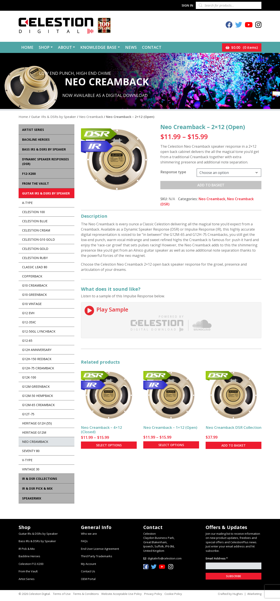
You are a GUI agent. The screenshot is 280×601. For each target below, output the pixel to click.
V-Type (27, 460)
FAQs (84, 541)
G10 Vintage (32, 304)
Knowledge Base (98, 47)
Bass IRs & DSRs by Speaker (37, 541)
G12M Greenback (36, 386)
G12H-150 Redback (36, 359)
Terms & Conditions (86, 594)
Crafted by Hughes (230, 594)
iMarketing (254, 594)
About (65, 47)
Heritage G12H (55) (37, 423)
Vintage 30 (30, 469)
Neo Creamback (91, 116)
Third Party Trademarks (96, 556)
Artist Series (27, 579)
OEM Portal (88, 579)
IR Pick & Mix (27, 549)
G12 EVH (28, 313)
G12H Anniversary (36, 350)
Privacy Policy (153, 594)
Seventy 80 (31, 451)
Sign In (187, 5)
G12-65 (27, 340)
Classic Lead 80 (34, 267)
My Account (88, 564)
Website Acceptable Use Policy (121, 594)
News (131, 47)
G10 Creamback (34, 285)
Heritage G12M (34, 432)
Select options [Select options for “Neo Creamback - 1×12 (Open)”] (171, 445)
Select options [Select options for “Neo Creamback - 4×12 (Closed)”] (109, 445)
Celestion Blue (34, 221)
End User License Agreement (100, 549)
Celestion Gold (35, 249)
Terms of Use (62, 594)
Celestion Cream (36, 230)
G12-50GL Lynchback (38, 331)
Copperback (32, 276)
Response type (173, 172)
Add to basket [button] (233, 445)
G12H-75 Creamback (38, 368)
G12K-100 (29, 377)
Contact (151, 47)
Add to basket (210, 185)
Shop (44, 47)
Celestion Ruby (35, 258)
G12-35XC (29, 322)
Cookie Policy (173, 594)
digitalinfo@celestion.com (165, 558)
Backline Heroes (29, 556)
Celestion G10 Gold (38, 239)
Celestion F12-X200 (31, 564)
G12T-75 (28, 414)
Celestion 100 (33, 212)
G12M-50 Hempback (37, 396)
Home (27, 47)
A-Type (27, 203)
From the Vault (28, 571)
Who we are (89, 534)
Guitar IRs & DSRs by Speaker (53, 116)
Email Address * (217, 558)
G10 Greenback (34, 295)
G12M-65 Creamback (38, 405)
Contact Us (88, 571)
